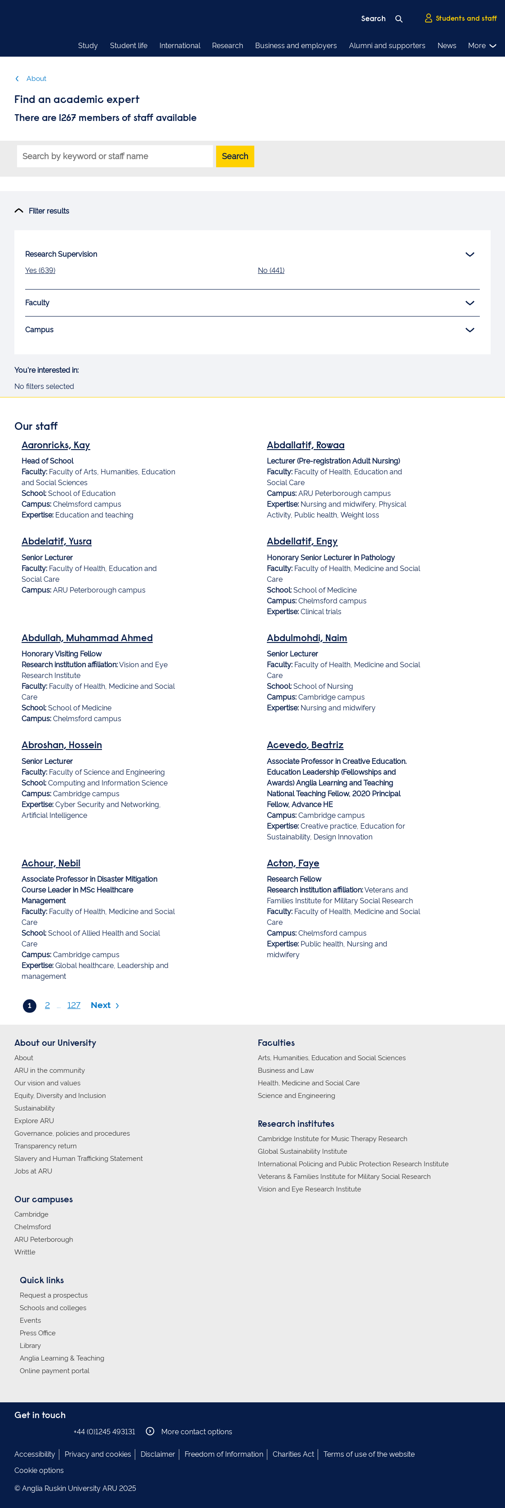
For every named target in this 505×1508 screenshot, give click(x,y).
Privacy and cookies (98, 1454)
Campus (249, 330)
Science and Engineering (296, 1095)
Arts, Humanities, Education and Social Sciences (332, 1057)
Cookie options (39, 1470)
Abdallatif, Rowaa (306, 446)
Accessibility (34, 1454)
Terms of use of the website (369, 1454)
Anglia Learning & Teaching (62, 1358)
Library (30, 1345)
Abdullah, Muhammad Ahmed (87, 639)
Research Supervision (249, 254)
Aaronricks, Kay (56, 446)
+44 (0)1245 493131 (104, 1431)
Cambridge (31, 1214)
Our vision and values (47, 1083)
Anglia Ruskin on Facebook (20, 1431)
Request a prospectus (54, 1295)
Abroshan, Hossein (62, 746)
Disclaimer (158, 1454)
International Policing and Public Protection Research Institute (353, 1164)
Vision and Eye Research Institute (309, 1189)
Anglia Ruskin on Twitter (47, 1431)
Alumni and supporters (387, 45)
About (30, 78)
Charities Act (293, 1454)
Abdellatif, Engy (302, 542)
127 (73, 1005)
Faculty (249, 303)
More (482, 45)
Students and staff (460, 18)
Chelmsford (32, 1226)
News (447, 45)
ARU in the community (49, 1070)
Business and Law (286, 1070)
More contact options (189, 1431)
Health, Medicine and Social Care (309, 1083)
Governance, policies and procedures (72, 1133)
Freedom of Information (224, 1454)
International (179, 45)
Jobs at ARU (33, 1171)
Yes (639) (40, 270)
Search (235, 156)
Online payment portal (54, 1370)
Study (88, 45)
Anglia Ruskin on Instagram (34, 1431)
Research (227, 45)
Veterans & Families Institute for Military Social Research (344, 1176)
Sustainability (34, 1108)
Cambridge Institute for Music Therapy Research (333, 1138)
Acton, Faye (293, 864)
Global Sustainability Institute (302, 1151)
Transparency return (45, 1146)
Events (30, 1320)
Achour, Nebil (51, 864)
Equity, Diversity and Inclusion (60, 1095)
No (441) (271, 270)
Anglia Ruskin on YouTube (60, 1431)
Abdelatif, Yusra (57, 542)
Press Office (38, 1333)
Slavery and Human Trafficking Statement (78, 1158)
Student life (128, 45)
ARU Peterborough (43, 1239)
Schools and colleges (53, 1307)
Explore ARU (34, 1120)
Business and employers (296, 45)
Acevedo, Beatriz (305, 746)
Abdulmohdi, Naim (307, 639)
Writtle (24, 1252)
